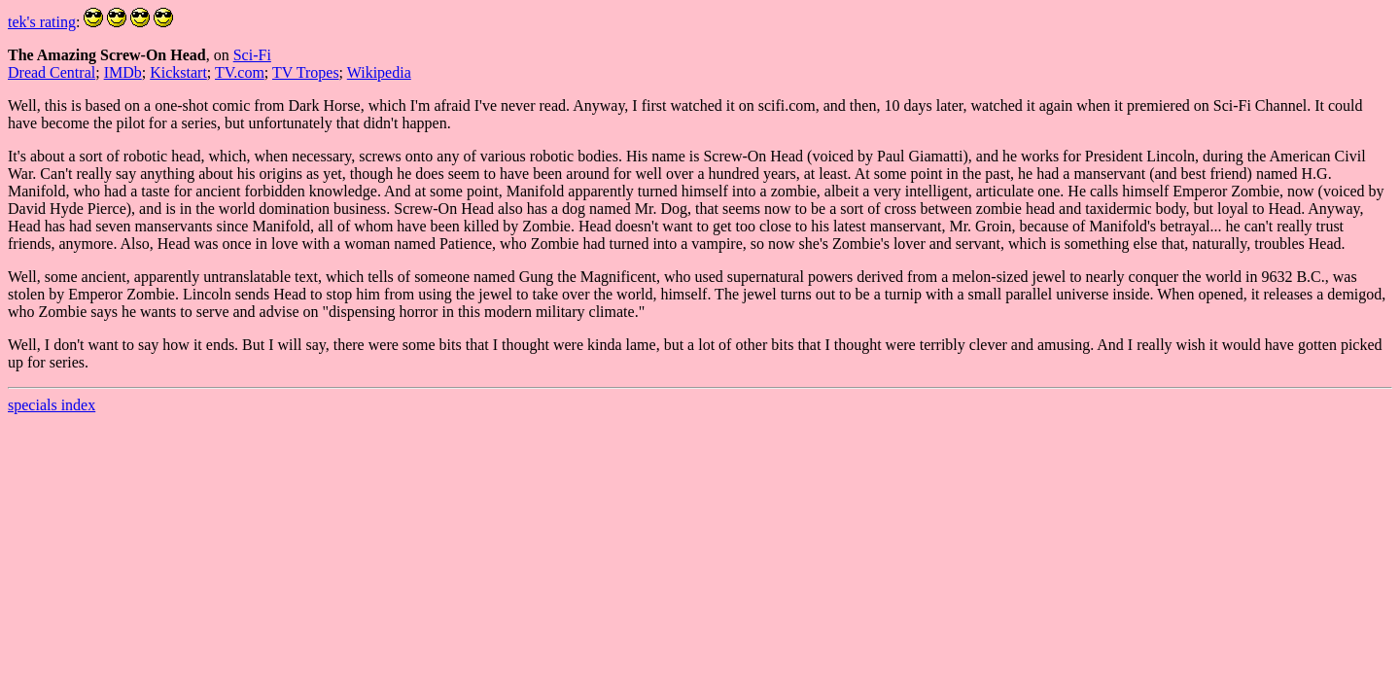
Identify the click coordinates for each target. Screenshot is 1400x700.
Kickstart (178, 72)
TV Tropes (305, 72)
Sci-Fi (252, 55)
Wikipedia (379, 72)
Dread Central (51, 72)
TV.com (239, 72)
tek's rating (42, 22)
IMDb (123, 72)
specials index (51, 405)
